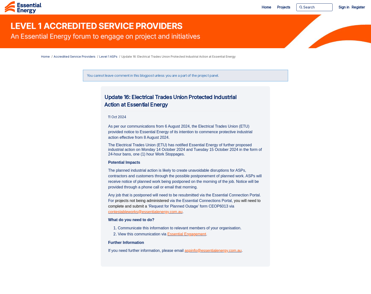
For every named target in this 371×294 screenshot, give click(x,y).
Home (45, 56)
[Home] (266, 7)
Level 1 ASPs (108, 56)
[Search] (314, 7)
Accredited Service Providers (74, 56)
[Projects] (283, 7)
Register (358, 7)
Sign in (344, 7)
